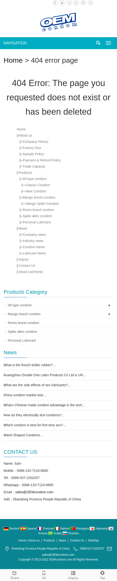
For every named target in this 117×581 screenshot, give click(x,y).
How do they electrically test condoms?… (34, 415)
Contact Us (27, 265)
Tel (43, 574)
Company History (35, 142)
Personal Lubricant (37, 222)
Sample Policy (33, 154)
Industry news (33, 241)
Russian (71, 533)
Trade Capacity (34, 166)
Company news (34, 235)
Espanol (29, 528)
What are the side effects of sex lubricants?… (37, 385)
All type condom (35, 179)
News (23, 228)
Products (25, 173)
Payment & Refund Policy (42, 160)
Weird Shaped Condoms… (23, 435)
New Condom (36, 191)
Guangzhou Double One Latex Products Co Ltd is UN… (45, 375)
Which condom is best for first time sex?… (35, 425)
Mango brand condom (39, 197)
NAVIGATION (15, 43)
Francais (46, 528)
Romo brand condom (38, 210)
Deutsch (12, 528)
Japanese (99, 528)
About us (25, 135)
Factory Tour (32, 148)
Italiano (62, 528)
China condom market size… (25, 395)
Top (102, 574)
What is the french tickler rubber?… (30, 365)
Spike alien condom (37, 216)
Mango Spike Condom (42, 204)
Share (14, 574)
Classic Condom (38, 185)
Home (13, 60)
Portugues (80, 528)
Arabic (55, 533)
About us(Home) (31, 272)
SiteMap (93, 540)
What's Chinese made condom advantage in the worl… (44, 405)
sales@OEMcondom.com (34, 492)
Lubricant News (34, 253)
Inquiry (24, 259)
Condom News (34, 247)
